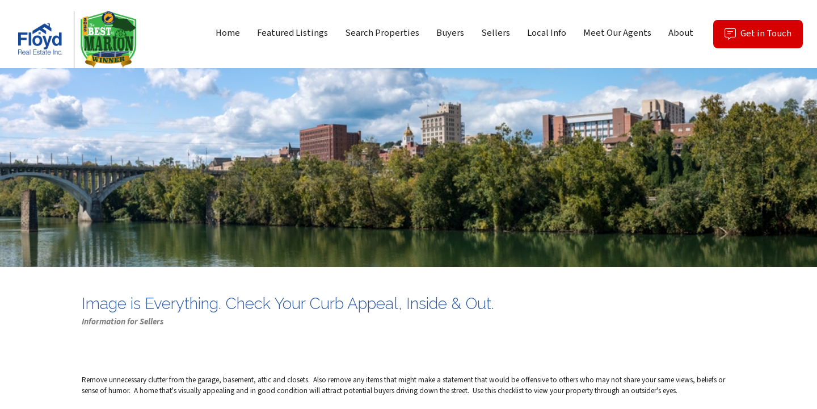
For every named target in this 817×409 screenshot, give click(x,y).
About (680, 33)
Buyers (450, 33)
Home (228, 33)
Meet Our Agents (617, 33)
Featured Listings (292, 33)
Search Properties (382, 33)
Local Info (546, 33)
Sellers (495, 33)
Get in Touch (764, 37)
